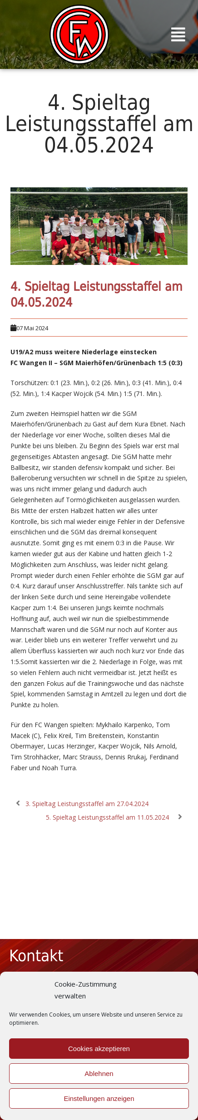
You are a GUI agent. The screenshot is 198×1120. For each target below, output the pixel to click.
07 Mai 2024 (32, 328)
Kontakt (36, 956)
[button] (178, 34)
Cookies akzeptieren (99, 1048)
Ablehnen (98, 1073)
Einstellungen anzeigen (99, 1098)
